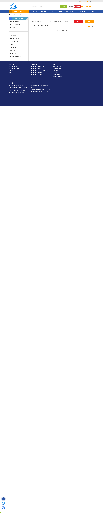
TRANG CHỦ (34, 11)
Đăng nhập (90, 1)
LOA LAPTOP (13, 47)
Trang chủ (12, 14)
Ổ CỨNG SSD (13, 44)
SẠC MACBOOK (13, 30)
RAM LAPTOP (13, 50)
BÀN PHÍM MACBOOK (15, 24)
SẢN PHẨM (59, 11)
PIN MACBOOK (13, 27)
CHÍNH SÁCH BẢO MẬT (36, 68)
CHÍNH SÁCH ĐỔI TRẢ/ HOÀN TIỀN (39, 70)
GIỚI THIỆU (43, 11)
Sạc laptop (56, 72)
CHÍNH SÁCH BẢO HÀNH (37, 72)
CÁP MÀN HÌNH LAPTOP (15, 56)
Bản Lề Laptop (69, 11)
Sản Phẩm (19, 14)
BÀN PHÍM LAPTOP (14, 41)
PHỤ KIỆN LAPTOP (14, 53)
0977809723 (77, 6)
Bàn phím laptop (57, 68)
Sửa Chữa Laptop (81, 11)
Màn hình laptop (57, 66)
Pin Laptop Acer (35, 14)
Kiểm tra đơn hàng (75, 1)
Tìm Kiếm (63, 6)
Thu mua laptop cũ (58, 76)
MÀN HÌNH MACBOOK (15, 21)
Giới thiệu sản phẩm (14, 68)
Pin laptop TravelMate (46, 14)
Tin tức (11, 70)
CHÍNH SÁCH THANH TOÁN (37, 74)
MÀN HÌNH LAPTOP (14, 38)
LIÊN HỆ (92, 11)
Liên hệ (11, 72)
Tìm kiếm (79, 21)
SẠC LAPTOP (13, 35)
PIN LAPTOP (26, 14)
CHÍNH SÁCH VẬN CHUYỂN (37, 66)
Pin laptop (55, 70)
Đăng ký (83, 1)
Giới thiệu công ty (13, 66)
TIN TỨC (51, 11)
